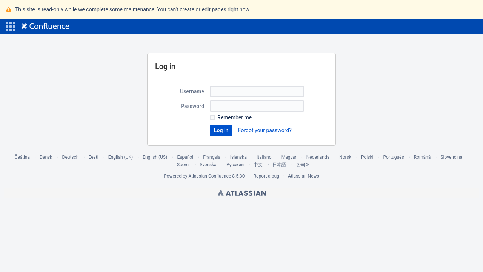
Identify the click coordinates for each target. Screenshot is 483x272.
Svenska (208, 164)
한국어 (303, 164)
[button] (10, 26)
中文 (258, 164)
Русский (235, 164)
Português (393, 157)
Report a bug (266, 176)
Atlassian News (303, 176)
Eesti (93, 157)
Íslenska (238, 157)
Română (422, 157)
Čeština (22, 157)
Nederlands (317, 157)
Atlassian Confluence (209, 176)
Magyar (289, 157)
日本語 (279, 164)
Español (185, 157)
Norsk (345, 157)
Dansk (46, 157)
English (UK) (120, 157)
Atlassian (242, 193)
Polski (367, 157)
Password (192, 106)
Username (192, 91)
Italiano (264, 157)
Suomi (183, 164)
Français (211, 157)
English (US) (155, 157)
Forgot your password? (265, 130)
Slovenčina (451, 157)
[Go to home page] (45, 26)
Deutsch (70, 157)
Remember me (234, 117)
